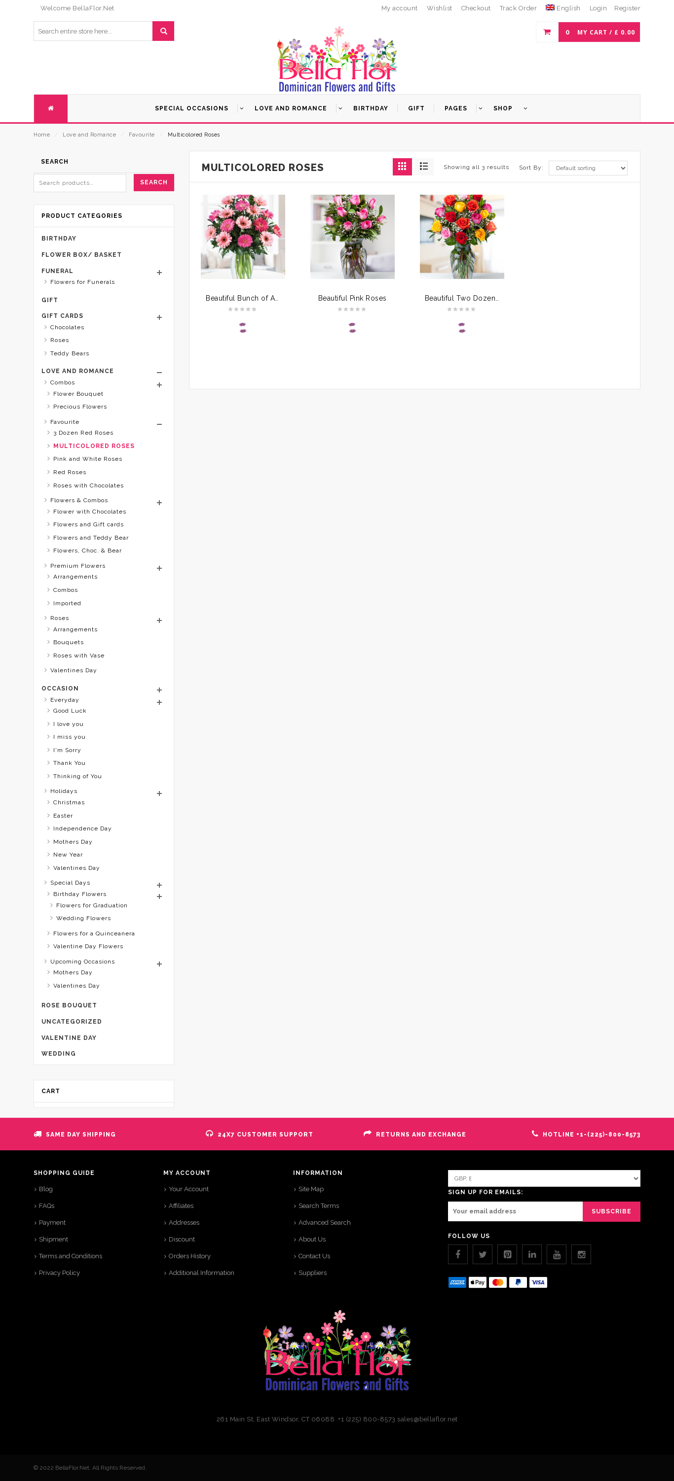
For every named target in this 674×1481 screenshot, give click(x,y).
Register (627, 8)
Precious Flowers (80, 406)
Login (598, 8)
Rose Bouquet (69, 1005)
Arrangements (75, 576)
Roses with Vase (79, 655)
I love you (68, 724)
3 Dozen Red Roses (83, 432)
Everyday (64, 699)
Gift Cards (62, 315)
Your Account (189, 1189)
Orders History (190, 1256)
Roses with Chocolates (88, 485)
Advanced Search (325, 1222)
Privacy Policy (59, 1272)
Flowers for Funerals (82, 281)
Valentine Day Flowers (88, 946)
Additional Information (201, 1272)
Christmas (69, 802)
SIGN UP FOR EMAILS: (485, 1192)
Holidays (63, 791)
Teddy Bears (69, 353)
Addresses (184, 1222)
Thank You (69, 762)
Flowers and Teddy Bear (91, 537)
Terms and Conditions (70, 1256)
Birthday (58, 238)
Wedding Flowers (83, 918)
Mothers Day (73, 841)
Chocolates (67, 327)
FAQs (46, 1205)
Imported (67, 603)
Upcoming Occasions (82, 961)
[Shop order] (588, 168)
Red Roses (69, 472)
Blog (46, 1189)
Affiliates (181, 1205)
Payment (52, 1222)
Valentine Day (69, 1037)
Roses (59, 340)
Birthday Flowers (80, 894)
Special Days (70, 882)
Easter (63, 815)
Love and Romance (89, 135)
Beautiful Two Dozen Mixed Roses (483, 298)
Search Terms (319, 1205)
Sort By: (531, 167)
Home (42, 135)
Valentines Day (73, 670)
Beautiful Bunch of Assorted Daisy (264, 298)
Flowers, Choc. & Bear (87, 550)
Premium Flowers (78, 565)
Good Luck (70, 710)
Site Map (311, 1189)
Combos (62, 382)
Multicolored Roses (94, 446)
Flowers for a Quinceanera (94, 933)
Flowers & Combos (79, 500)
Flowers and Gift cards (88, 524)
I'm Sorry (67, 750)
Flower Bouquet (78, 393)
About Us (312, 1239)
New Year (68, 854)
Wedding (58, 1053)
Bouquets (68, 642)
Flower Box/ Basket (81, 254)
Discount (182, 1239)
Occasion (60, 688)
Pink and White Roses (87, 458)
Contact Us (314, 1256)
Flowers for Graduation (92, 905)
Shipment (53, 1239)
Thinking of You (77, 776)
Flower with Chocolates (89, 511)
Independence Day (82, 828)
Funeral (57, 271)
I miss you (69, 736)
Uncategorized (71, 1021)
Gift (49, 300)
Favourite (142, 135)
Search (154, 182)
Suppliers (313, 1272)
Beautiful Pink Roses (352, 298)
